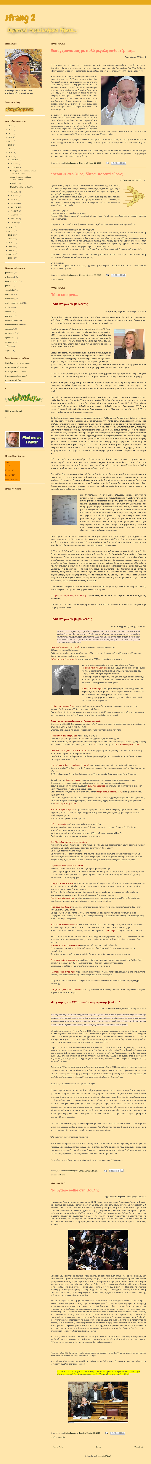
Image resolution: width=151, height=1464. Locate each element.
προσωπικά (9, 337)
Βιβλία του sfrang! (13, 411)
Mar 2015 (15, 215)
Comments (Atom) (103, 1456)
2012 (10, 235)
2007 (10, 254)
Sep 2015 (15, 192)
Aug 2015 (15, 195)
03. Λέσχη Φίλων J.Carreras (16, 371)
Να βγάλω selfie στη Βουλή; (75, 1190)
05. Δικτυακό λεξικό (13, 380)
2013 (10, 231)
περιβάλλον (9, 333)
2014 (10, 227)
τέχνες (7, 350)
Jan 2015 (14, 222)
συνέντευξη (9, 342)
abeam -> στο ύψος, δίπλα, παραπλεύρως (87, 174)
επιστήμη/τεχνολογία (13, 303)
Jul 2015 (14, 199)
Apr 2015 (15, 211)
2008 (10, 250)
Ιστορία (8, 312)
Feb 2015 (15, 218)
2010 (10, 243)
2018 (10, 145)
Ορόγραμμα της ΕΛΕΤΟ (130, 180)
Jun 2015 (14, 203)
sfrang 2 (20, 18)
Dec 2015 (15, 160)
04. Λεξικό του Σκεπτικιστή (16, 376)
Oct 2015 (14, 167)
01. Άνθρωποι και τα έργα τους (17, 363)
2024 (10, 126)
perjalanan (9, 272)
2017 (10, 149)
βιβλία (7, 285)
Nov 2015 (15, 163)
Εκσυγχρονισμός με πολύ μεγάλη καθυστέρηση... (93, 51)
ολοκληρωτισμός (12, 320)
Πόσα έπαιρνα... (64, 295)
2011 (10, 239)
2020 (10, 137)
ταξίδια (8, 346)
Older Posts (138, 1447)
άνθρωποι (62, 1175)
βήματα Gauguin (11, 281)
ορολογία (61, 279)
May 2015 (15, 207)
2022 (10, 133)
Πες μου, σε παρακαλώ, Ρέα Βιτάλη (68, 595)
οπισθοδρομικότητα (13, 324)
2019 (10, 141)
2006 (10, 258)
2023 (10, 129)
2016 (10, 152)
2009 (10, 246)
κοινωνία (61, 1437)
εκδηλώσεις (9, 298)
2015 (10, 156)
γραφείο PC (9, 290)
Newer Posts (58, 1447)
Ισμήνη (8, 307)
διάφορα (8, 294)
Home (98, 1447)
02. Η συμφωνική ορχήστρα (16, 367)
